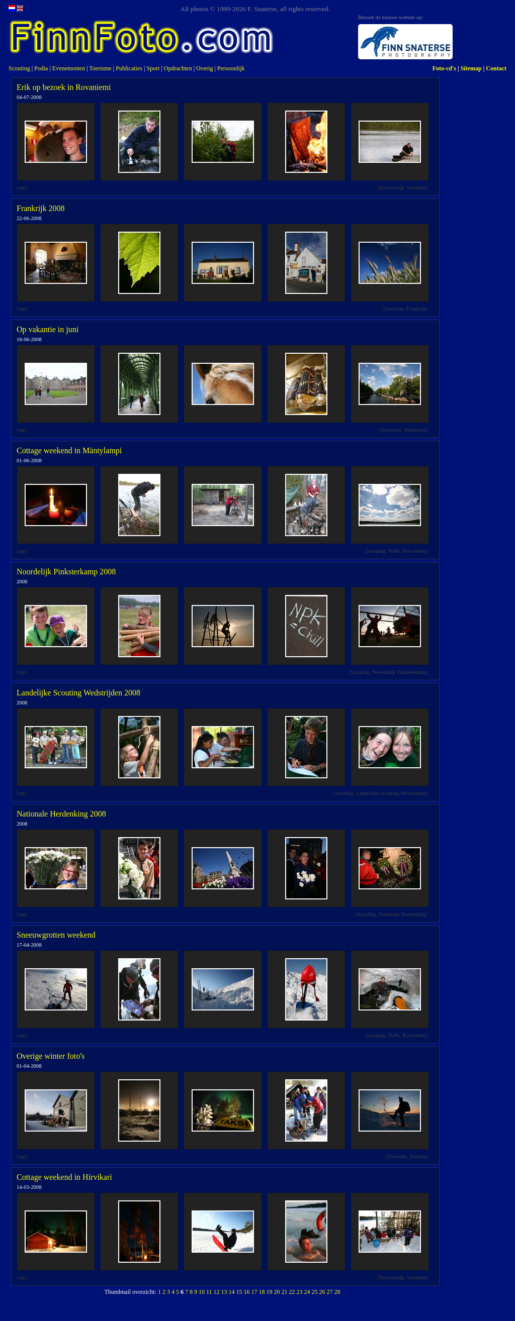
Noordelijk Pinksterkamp (399, 672)
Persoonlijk (231, 68)
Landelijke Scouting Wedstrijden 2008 (78, 692)
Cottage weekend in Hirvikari (64, 1177)
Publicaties (129, 68)
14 (232, 1291)
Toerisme (100, 68)
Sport (152, 68)
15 (239, 1291)
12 (217, 1291)
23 (300, 1291)
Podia (41, 68)
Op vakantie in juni (47, 329)
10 (202, 1291)
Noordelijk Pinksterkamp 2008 (66, 571)
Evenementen (68, 68)
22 (292, 1291)
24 (307, 1291)
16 (247, 1291)
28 (337, 1291)
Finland (418, 1156)
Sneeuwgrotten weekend (56, 935)
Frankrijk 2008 (41, 208)
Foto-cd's (444, 68)
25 (315, 1291)
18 (262, 1291)
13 (224, 1291)
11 (209, 1291)
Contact (496, 68)
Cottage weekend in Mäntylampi (69, 450)
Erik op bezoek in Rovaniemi (64, 87)
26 (322, 1291)
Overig (204, 68)
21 (285, 1291)
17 (254, 1291)
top (22, 187)
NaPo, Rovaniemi (407, 551)
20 (277, 1291)
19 (270, 1291)
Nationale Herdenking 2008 (61, 813)
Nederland (415, 430)
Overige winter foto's (50, 1056)
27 (330, 1291)
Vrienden (416, 187)
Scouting (19, 68)
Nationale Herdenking (402, 914)
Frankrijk (416, 309)
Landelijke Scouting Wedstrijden (391, 793)
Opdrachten (178, 68)
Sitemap (471, 68)
